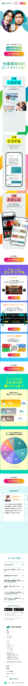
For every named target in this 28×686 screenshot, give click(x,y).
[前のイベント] (3, 290)
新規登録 (23, 3)
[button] (14, 54)
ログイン (16, 3)
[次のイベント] (24, 290)
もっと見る (14, 297)
